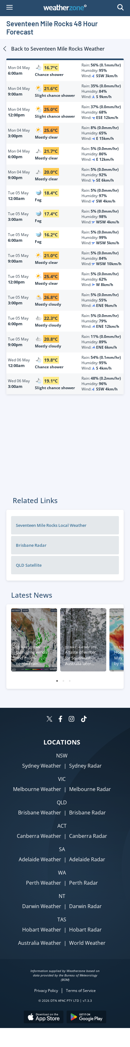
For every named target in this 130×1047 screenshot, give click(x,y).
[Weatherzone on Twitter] (49, 719)
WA (62, 872)
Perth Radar (83, 882)
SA (62, 849)
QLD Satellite (29, 565)
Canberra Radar (88, 835)
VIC (62, 779)
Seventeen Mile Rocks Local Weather (51, 525)
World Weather (87, 942)
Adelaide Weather (40, 859)
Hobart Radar (85, 929)
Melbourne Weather (37, 789)
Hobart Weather (41, 929)
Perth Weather (43, 882)
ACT (62, 825)
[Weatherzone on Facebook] (60, 719)
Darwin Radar (85, 906)
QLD (62, 802)
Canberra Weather (39, 835)
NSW (62, 755)
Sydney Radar (85, 765)
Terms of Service (81, 990)
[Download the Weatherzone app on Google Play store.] (86, 1018)
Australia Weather (39, 942)
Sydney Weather (41, 765)
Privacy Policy (46, 990)
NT (62, 896)
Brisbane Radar (31, 545)
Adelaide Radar (87, 859)
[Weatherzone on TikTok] (84, 719)
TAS (61, 919)
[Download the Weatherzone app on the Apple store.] (43, 1018)
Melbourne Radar (90, 789)
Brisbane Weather (39, 812)
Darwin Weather (41, 906)
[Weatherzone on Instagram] (71, 719)
